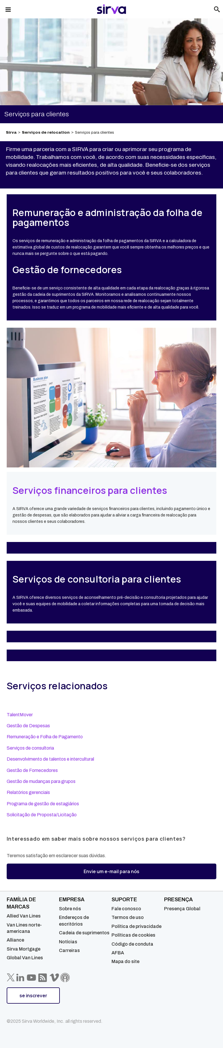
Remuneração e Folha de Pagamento (45, 736)
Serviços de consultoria (30, 748)
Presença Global (182, 908)
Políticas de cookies (133, 935)
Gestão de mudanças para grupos (41, 781)
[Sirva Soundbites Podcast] (65, 977)
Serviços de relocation (46, 132)
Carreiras (69, 950)
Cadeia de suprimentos (84, 932)
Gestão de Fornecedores (32, 770)
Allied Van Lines (24, 915)
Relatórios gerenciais (28, 792)
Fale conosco (126, 908)
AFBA (118, 952)
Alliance (15, 940)
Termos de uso (128, 917)
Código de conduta (132, 944)
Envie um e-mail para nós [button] (111, 871)
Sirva (11, 132)
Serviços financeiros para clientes (90, 490)
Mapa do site (125, 961)
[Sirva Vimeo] (54, 977)
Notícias (68, 941)
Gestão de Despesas (28, 725)
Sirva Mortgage (23, 949)
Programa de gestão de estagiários (43, 803)
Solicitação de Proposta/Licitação (42, 814)
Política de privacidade (136, 926)
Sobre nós (70, 908)
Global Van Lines (25, 957)
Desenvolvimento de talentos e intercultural (50, 759)
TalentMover (20, 714)
